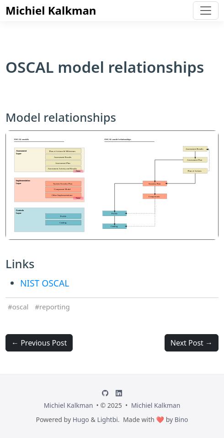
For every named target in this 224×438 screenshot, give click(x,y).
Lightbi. (108, 419)
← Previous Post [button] (39, 343)
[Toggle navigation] (206, 10)
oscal (20, 306)
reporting (54, 306)
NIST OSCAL (44, 283)
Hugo (81, 419)
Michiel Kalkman (50, 10)
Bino (181, 419)
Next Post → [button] (192, 343)
